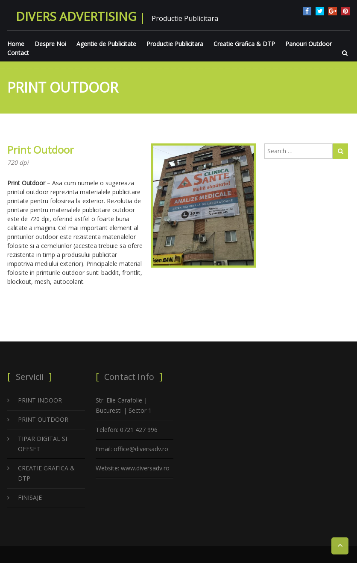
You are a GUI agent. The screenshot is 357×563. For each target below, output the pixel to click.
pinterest (345, 11)
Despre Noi (50, 44)
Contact (18, 53)
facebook (307, 11)
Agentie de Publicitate (106, 44)
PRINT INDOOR (40, 400)
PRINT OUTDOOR (43, 419)
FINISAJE (30, 497)
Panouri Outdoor (308, 44)
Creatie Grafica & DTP (244, 44)
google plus (332, 11)
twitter (320, 11)
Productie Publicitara (174, 44)
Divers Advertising (76, 16)
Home (15, 44)
